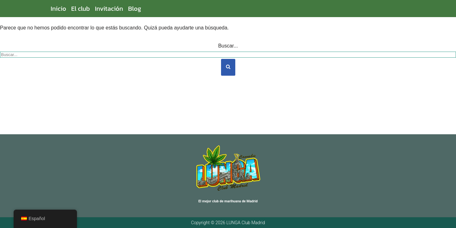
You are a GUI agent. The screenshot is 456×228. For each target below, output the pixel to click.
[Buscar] (228, 55)
